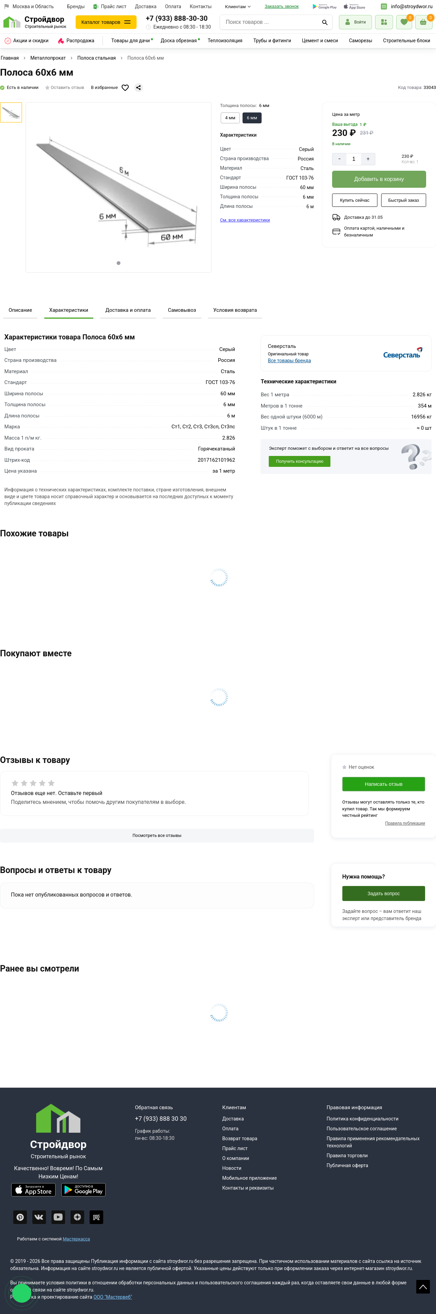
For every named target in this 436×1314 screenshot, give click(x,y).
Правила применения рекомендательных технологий (373, 1142)
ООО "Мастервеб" (112, 1297)
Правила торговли (347, 1155)
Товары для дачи (130, 40)
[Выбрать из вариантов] (230, 117)
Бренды (76, 6)
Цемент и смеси (320, 40)
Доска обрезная (179, 40)
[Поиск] (325, 22)
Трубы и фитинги (272, 40)
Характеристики (68, 310)
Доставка (145, 6)
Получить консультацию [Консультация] (299, 461)
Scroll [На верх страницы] (423, 1287)
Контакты (201, 6)
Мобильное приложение (249, 1178)
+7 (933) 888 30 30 (161, 1118)
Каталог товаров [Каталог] (101, 22)
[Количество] (353, 159)
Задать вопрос (384, 893)
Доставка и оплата (128, 310)
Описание (20, 310)
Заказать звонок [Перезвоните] (282, 6)
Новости (232, 1168)
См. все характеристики (245, 220)
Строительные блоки (406, 40)
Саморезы (360, 40)
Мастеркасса (76, 1238)
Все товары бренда (289, 360)
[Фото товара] (118, 187)
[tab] (119, 263)
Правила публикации (405, 823)
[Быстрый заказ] (403, 200)
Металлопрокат (48, 58)
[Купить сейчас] (354, 200)
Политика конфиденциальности (363, 1118)
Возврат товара (240, 1138)
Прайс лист (110, 7)
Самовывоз (182, 310)
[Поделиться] (138, 87)
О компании (235, 1158)
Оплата (173, 6)
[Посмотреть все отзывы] (157, 836)
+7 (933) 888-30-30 (176, 18)
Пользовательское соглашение (362, 1128)
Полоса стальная (96, 58)
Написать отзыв (384, 784)
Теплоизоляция (225, 40)
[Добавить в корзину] (379, 179)
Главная (10, 58)
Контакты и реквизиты (248, 1188)
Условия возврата (235, 310)
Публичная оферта (347, 1165)
